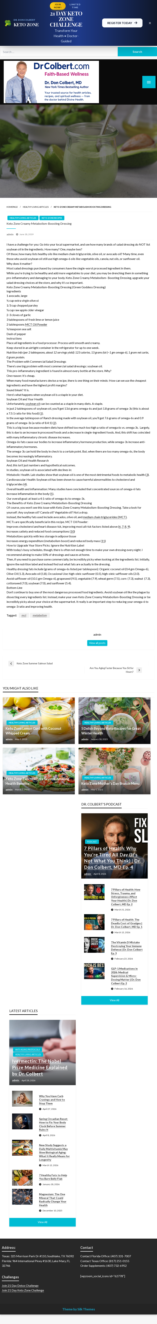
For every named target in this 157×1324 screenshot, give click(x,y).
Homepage (12, 207)
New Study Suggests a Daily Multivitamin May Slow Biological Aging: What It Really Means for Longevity (54, 1152)
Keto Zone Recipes (52, 218)
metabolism (40, 615)
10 (72, 531)
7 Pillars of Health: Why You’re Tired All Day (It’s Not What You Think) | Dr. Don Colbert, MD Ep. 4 (112, 858)
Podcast (92, 841)
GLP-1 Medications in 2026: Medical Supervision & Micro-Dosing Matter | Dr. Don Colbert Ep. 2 (126, 976)
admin (10, 234)
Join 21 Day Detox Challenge (20, 1285)
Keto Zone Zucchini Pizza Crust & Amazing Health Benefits (37, 781)
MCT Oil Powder (36, 324)
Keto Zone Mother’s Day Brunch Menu (110, 783)
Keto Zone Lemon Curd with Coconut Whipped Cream (33, 730)
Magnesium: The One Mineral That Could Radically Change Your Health (52, 1200)
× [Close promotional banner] (150, 23)
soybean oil (32, 403)
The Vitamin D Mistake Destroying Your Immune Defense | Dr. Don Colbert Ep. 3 (127, 948)
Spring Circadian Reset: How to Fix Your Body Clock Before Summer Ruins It (53, 1124)
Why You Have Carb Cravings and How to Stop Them (52, 1099)
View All (114, 1000)
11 (103, 541)
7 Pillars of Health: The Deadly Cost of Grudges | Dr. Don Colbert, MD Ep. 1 (126, 923)
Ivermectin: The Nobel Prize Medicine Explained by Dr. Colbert (40, 1067)
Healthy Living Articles (36, 207)
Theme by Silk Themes (78, 1309)
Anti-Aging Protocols (27, 1049)
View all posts (97, 643)
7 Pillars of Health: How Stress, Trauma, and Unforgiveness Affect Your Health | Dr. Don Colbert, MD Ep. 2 (125, 897)
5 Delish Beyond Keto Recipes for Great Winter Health (111, 730)
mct (24, 615)
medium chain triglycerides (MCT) (105, 517)
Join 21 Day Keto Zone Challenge (23, 1290)
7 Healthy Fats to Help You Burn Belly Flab (53, 1177)
